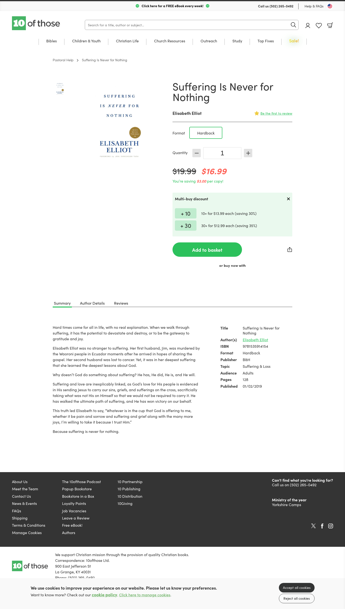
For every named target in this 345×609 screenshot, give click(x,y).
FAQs (16, 510)
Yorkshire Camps (286, 504)
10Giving (125, 503)
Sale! (294, 41)
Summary (62, 303)
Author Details (92, 303)
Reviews (121, 303)
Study (237, 41)
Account (307, 25)
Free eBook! (72, 525)
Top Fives (266, 41)
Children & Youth (86, 41)
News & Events (24, 503)
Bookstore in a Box (78, 496)
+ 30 (185, 225)
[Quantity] (222, 153)
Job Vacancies (74, 510)
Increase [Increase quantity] (248, 153)
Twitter (313, 526)
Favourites (319, 25)
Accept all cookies (296, 587)
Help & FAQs (314, 6)
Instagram (330, 526)
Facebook (322, 526)
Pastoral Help (63, 59)
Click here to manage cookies (144, 594)
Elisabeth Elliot (186, 113)
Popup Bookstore (77, 488)
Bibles (51, 41)
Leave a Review (75, 517)
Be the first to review (276, 113)
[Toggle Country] (330, 6)
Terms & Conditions (28, 525)
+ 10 (185, 213)
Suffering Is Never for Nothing (104, 59)
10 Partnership (130, 481)
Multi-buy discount (191, 198)
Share (290, 249)
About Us (20, 481)
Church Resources (169, 41)
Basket (330, 25)
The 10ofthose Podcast (81, 481)
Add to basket (207, 249)
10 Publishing (129, 488)
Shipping (20, 517)
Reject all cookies (296, 598)
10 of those (36, 23)
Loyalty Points (74, 503)
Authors (68, 532)
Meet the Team (25, 488)
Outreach (209, 41)
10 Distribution (130, 496)
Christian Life (127, 41)
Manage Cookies (27, 532)
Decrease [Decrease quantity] (196, 153)
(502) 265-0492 (281, 6)
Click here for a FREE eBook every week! (172, 5)
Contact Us (21, 496)
